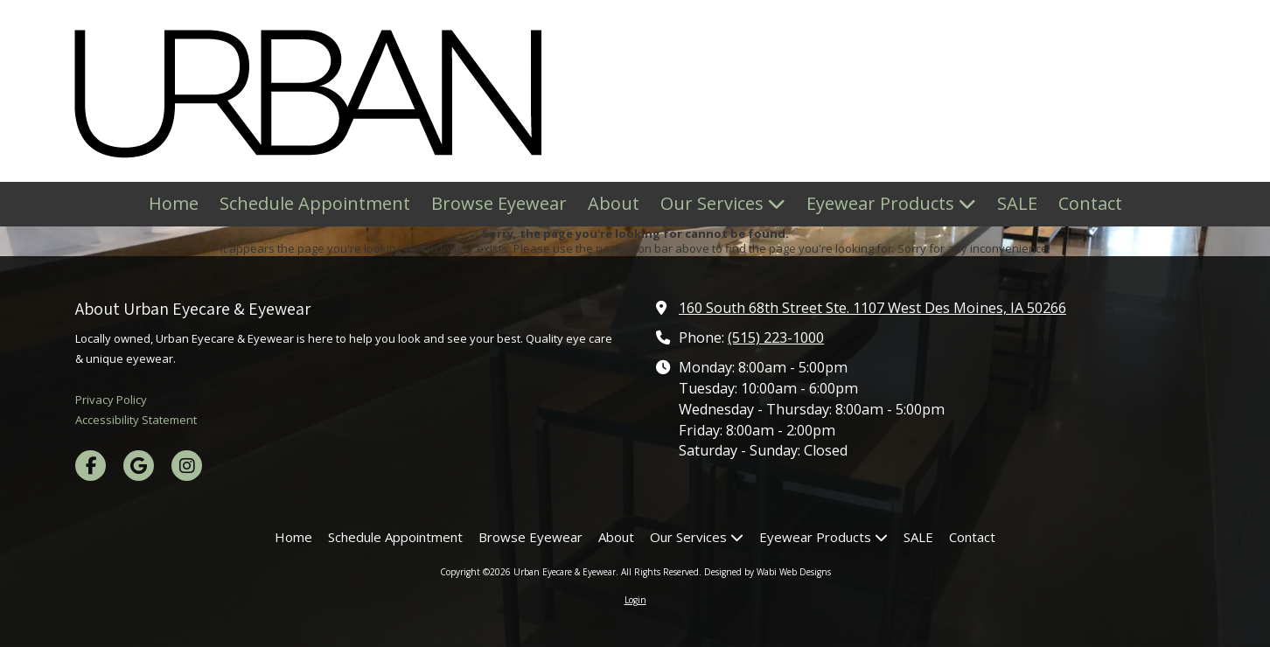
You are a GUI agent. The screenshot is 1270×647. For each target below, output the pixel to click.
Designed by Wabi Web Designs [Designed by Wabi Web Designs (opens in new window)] (767, 572)
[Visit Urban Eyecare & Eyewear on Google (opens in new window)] (138, 465)
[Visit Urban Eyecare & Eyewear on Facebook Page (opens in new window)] (90, 465)
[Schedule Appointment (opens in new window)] (315, 204)
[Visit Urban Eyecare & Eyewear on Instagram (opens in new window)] (186, 465)
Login (635, 600)
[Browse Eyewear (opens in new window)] (499, 204)
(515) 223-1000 (776, 337)
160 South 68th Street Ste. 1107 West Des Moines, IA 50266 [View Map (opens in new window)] (872, 307)
